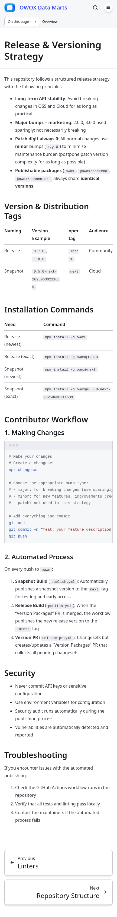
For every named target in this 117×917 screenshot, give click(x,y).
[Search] (95, 7)
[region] (58, 496)
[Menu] (108, 7)
